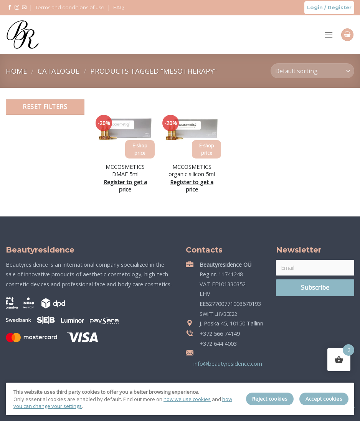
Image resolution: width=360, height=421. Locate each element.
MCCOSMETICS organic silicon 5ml (191, 170)
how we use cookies (187, 399)
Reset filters (45, 106)
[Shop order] (312, 70)
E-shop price (139, 149)
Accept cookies (324, 398)
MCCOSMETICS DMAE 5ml (125, 170)
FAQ (118, 7)
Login (315, 7)
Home (17, 71)
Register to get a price (125, 186)
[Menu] (328, 34)
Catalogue (59, 71)
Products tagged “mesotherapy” (153, 71)
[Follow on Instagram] (17, 7)
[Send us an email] (24, 7)
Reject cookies (270, 398)
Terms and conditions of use (69, 7)
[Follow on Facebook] (9, 7)
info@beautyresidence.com (227, 363)
